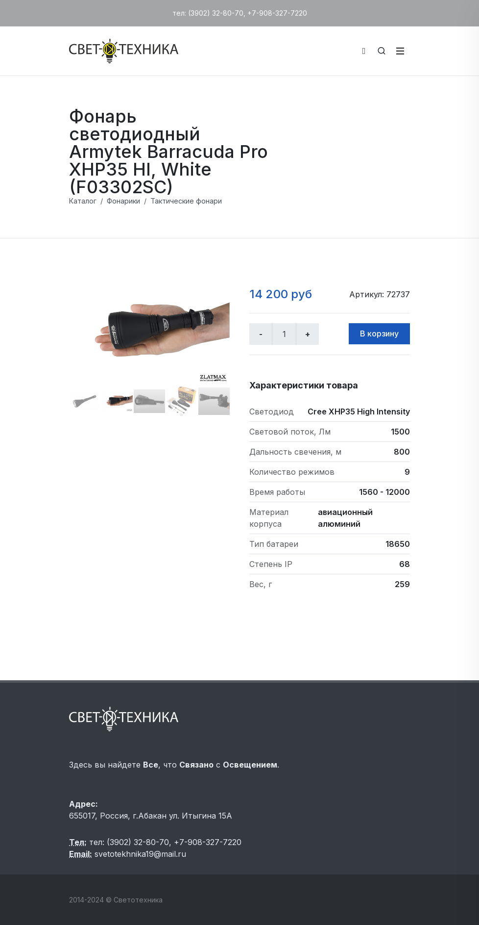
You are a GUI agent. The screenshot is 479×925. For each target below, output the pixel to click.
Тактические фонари (186, 201)
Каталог (82, 201)
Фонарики (123, 201)
